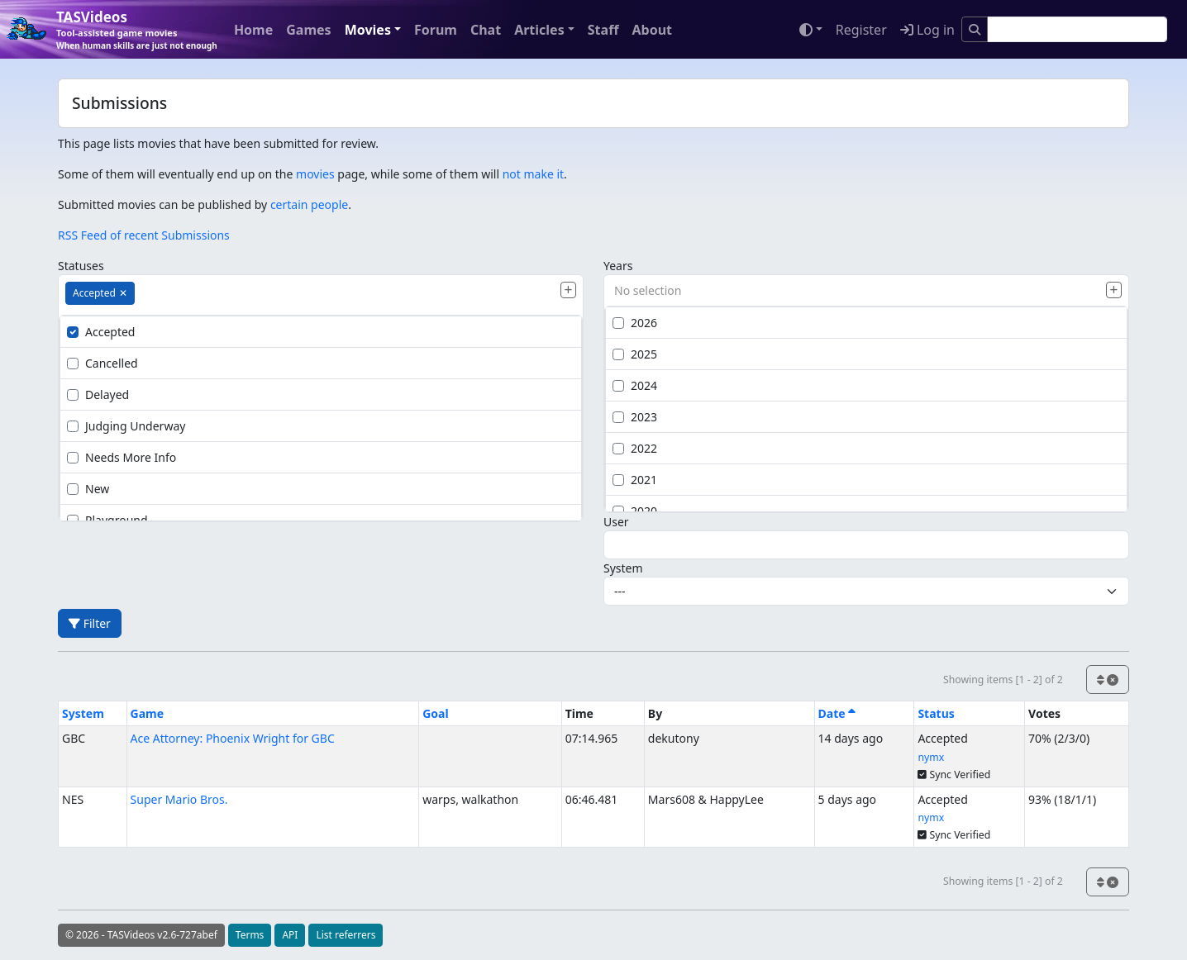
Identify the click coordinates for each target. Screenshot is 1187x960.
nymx (931, 757)
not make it (533, 174)
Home (253, 30)
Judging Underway (126, 426)
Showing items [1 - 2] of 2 (1003, 679)
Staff (603, 30)
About (652, 30)
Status (936, 713)
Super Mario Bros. (179, 799)
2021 (635, 479)
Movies (368, 30)
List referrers (345, 935)
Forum (435, 30)
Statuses (81, 265)
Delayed (98, 394)
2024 (635, 385)
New (88, 489)
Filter (90, 623)
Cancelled (102, 363)
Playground (107, 520)
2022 (635, 448)
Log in (927, 30)
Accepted (101, 332)
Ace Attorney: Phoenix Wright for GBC (233, 738)
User (616, 522)
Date (837, 713)
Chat (485, 30)
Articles (539, 30)
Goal (435, 713)
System (623, 568)
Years (617, 265)
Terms (250, 935)
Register (861, 30)
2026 (635, 322)
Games (308, 30)
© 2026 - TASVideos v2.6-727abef (141, 935)
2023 (635, 417)
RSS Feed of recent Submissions (144, 235)
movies (315, 174)
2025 (635, 354)
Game (147, 713)
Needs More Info (121, 457)
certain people (309, 204)
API (290, 935)
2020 (635, 511)
